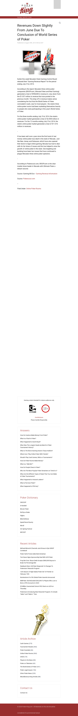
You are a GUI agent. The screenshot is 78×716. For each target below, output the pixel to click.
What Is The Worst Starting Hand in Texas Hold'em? (36, 451)
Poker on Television (26, 663)
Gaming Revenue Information (46, 174)
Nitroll (22, 525)
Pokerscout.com (29, 179)
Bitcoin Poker (24, 509)
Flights (22, 515)
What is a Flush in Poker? (28, 438)
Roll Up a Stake (25, 512)
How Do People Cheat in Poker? (30, 467)
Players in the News (26, 660)
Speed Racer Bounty (26, 522)
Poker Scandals (25, 650)
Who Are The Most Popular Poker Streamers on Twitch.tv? (38, 470)
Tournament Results (26, 647)
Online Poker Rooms (33, 189)
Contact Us (23, 693)
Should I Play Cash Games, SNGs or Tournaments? (36, 457)
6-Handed (23, 505)
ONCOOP (23, 502)
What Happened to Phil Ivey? (29, 486)
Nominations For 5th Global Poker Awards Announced (37, 577)
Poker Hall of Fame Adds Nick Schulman (33, 554)
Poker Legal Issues (26, 670)
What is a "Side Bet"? (26, 464)
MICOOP (23, 532)
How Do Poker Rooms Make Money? (31, 461)
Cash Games (24, 643)
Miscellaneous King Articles (29, 676)
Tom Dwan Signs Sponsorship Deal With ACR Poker (36, 557)
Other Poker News (26, 673)
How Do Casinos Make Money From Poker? (34, 435)
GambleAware (39, 417)
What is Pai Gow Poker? (27, 483)
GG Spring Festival (26, 529)
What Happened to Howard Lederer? (32, 479)
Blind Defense (24, 519)
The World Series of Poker (28, 667)
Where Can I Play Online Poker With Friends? (34, 454)
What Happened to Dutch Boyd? (30, 442)
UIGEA (22, 657)
